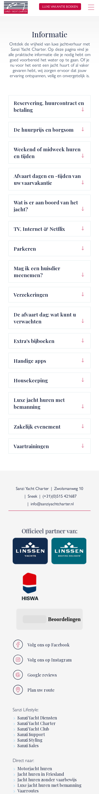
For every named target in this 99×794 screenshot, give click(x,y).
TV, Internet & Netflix (39, 228)
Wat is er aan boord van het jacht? (46, 206)
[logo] (16, 8)
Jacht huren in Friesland (40, 710)
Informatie (27, 749)
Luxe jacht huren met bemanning (39, 403)
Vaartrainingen (31, 446)
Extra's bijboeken (34, 340)
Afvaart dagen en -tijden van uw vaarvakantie (47, 179)
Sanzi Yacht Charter (36, 659)
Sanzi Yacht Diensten (37, 654)
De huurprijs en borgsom (44, 129)
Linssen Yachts (31, 760)
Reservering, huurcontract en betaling (49, 106)
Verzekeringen (31, 294)
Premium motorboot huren (43, 766)
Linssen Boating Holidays (41, 743)
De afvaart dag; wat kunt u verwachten (45, 318)
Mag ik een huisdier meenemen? (37, 271)
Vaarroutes (28, 727)
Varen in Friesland (35, 738)
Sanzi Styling (30, 676)
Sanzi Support (31, 670)
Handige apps (30, 360)
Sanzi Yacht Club (33, 665)
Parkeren (25, 248)
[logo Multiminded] (86, 785)
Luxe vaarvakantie (34, 732)
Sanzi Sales (28, 682)
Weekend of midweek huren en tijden (47, 152)
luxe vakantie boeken (60, 6)
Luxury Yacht (30, 755)
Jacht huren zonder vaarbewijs (47, 716)
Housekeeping (31, 380)
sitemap (71, 785)
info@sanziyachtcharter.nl (52, 503)
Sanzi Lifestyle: (26, 645)
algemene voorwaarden (41, 785)
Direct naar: (23, 696)
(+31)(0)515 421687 (60, 496)
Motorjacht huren (34, 705)
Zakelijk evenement (37, 426)
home (13, 785)
